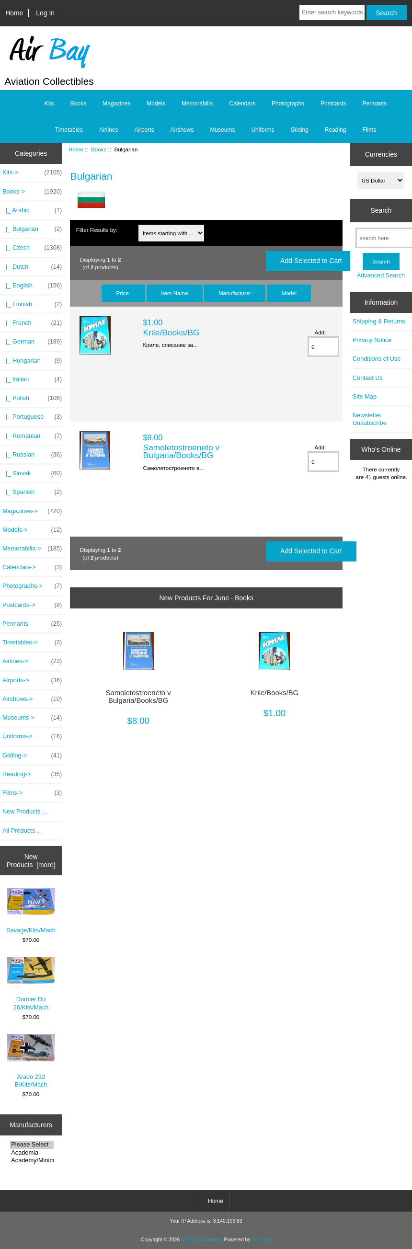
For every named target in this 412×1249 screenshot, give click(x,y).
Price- (123, 293)
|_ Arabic (32, 210)
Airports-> (32, 680)
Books (98, 149)
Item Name (174, 293)
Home (14, 13)
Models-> (32, 530)
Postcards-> (32, 605)
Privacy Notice (372, 340)
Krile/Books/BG (171, 332)
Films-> (32, 793)
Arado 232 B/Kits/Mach (31, 1061)
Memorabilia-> (32, 548)
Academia (31, 1153)
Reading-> (32, 774)
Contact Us (368, 377)
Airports (144, 129)
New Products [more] (31, 860)
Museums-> (32, 718)
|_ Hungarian (32, 361)
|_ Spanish (32, 492)
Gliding (299, 129)
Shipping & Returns (379, 321)
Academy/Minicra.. (31, 1160)
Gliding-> (32, 755)
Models (156, 103)
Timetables (69, 129)
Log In (45, 13)
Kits (49, 103)
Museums (222, 129)
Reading (335, 129)
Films (370, 129)
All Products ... (22, 830)
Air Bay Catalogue (201, 1239)
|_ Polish (32, 398)
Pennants (374, 103)
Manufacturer (234, 293)
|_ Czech (32, 248)
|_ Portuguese (32, 417)
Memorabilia (197, 103)
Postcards (333, 103)
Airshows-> (32, 699)
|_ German (32, 341)
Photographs (288, 103)
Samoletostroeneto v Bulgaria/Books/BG (181, 451)
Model (289, 293)
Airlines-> (32, 661)
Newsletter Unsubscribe (370, 419)
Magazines (116, 103)
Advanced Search (381, 275)
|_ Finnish (32, 304)
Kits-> (32, 172)
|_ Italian (32, 379)
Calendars (242, 103)
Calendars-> (32, 567)
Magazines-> (32, 511)
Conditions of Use (377, 358)
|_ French (32, 323)
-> (32, 191)
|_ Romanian (32, 436)
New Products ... (24, 811)
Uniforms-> (32, 736)
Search (380, 210)
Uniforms (262, 129)
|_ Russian (32, 454)
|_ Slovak (32, 473)
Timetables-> (32, 642)
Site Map (365, 396)
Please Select (31, 1144)
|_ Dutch (32, 267)
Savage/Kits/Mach (31, 911)
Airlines (108, 129)
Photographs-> (32, 586)
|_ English (32, 285)
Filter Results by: (96, 230)
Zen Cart (262, 1239)
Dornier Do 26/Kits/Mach (31, 983)
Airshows (182, 129)
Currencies (381, 154)
